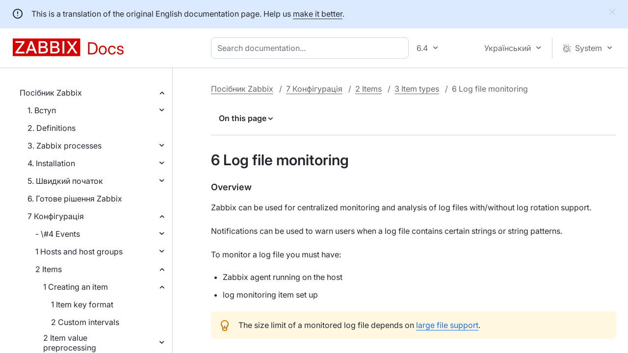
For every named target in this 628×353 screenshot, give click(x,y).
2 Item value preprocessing (69, 343)
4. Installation (51, 163)
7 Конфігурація (55, 216)
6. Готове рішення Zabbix (74, 198)
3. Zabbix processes (64, 146)
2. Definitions (51, 128)
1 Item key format (82, 304)
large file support (447, 325)
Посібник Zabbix (51, 93)
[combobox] (312, 48)
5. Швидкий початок (65, 181)
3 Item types (416, 89)
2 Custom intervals (85, 322)
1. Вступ (41, 110)
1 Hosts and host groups (79, 251)
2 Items (48, 269)
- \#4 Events (57, 234)
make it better (317, 14)
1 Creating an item (75, 287)
